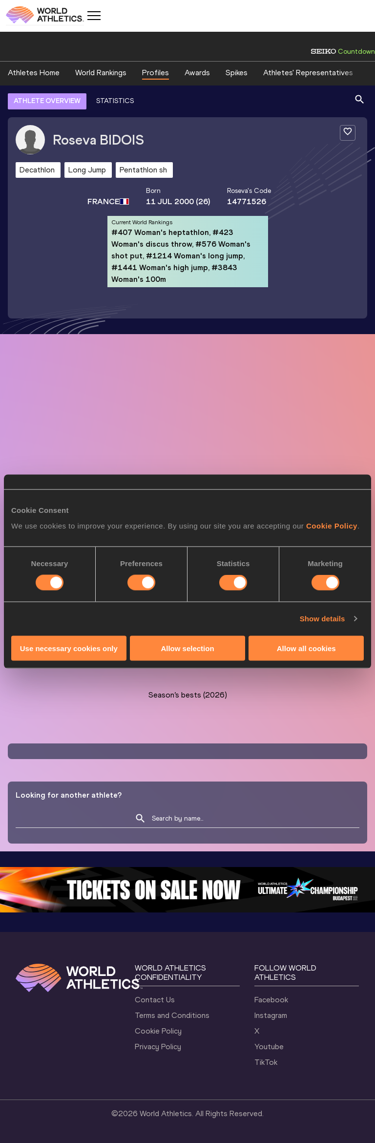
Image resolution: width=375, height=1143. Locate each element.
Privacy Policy (158, 1046)
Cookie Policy (331, 525)
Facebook (271, 999)
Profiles (155, 72)
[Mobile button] (94, 15)
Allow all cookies (306, 648)
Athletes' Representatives (308, 72)
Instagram (270, 1015)
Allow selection (187, 648)
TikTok (265, 1062)
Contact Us (155, 999)
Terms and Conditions (172, 1015)
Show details (322, 618)
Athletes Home (34, 72)
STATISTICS (115, 101)
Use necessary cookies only (69, 648)
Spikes (237, 72)
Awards (197, 72)
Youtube (269, 1046)
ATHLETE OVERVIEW (47, 101)
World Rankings (100, 72)
